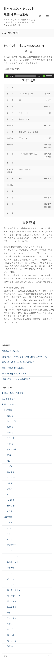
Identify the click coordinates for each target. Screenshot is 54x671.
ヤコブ (10, 629)
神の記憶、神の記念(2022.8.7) (24, 46)
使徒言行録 (12, 545)
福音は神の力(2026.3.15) (13, 368)
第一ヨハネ (12, 641)
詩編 (9, 455)
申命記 (10, 432)
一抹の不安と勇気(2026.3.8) (14, 374)
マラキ (10, 511)
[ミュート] (44, 76)
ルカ (9, 534)
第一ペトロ (12, 635)
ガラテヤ (11, 567)
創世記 (10, 416)
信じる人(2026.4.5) (10, 351)
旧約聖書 (8, 410)
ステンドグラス (9, 399)
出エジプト (12, 421)
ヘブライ (11, 624)
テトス (10, 612)
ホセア (10, 483)
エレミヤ (11, 472)
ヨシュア (11, 438)
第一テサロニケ (13, 590)
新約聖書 (8, 517)
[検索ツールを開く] (40, 16)
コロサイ (11, 584)
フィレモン (12, 618)
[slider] (25, 76)
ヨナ (9, 494)
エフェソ (11, 573)
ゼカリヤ (11, 506)
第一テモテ (12, 601)
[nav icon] (47, 16)
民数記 (10, 427)
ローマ (10, 551)
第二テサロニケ (13, 596)
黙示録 (10, 646)
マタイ (10, 522)
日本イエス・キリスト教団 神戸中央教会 (19, 11)
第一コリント (12, 556)
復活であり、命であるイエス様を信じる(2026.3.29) (24, 357)
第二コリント (12, 562)
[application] (29, 76)
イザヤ (10, 466)
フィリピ (11, 579)
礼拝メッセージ (9, 404)
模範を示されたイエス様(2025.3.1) (17, 379)
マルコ (10, 528)
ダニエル (11, 477)
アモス (10, 489)
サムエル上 (12, 449)
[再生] (7, 76)
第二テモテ (12, 607)
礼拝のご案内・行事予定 (12, 393)
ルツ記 (10, 444)
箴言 (9, 461)
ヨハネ (10, 539)
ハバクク (11, 500)
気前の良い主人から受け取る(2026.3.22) (19, 362)
